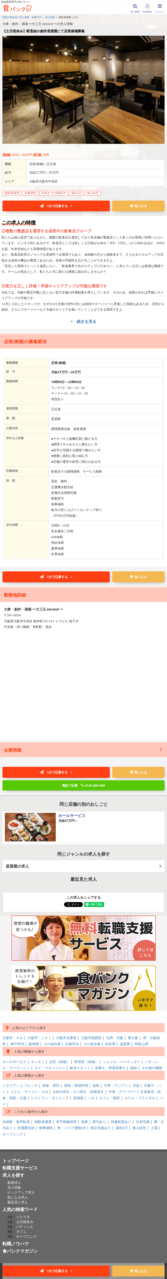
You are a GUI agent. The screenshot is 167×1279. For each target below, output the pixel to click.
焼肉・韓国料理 (76, 1085)
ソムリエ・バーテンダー (121, 1061)
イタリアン (11, 1085)
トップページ (15, 1161)
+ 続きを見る (83, 321)
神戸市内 (17, 1043)
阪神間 (34, 1043)
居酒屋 (78, 1098)
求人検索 (50, 17)
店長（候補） (59, 1061)
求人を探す (13, 1175)
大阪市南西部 (91, 1037)
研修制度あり (121, 1121)
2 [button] (81, 147)
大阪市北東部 (66, 1037)
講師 (133, 1067)
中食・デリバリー (122, 1091)
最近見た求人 (17, 1202)
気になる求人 (17, 1197)
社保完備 (143, 1121)
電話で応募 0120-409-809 (83, 785)
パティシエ (24, 1226)
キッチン (38, 1061)
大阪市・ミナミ (40, 1037)
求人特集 (14, 1187)
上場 (154, 1127)
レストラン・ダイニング (50, 1098)
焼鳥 (95, 1085)
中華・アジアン (116, 1085)
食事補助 (46, 1127)
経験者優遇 (43, 1121)
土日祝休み (24, 1221)
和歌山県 (141, 1043)
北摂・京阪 (114, 1037)
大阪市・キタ (12, 1037)
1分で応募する (56, 206)
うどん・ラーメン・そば (29, 1091)
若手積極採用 (66, 1121)
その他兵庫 (52, 1043)
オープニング (12, 1134)
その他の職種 (152, 1067)
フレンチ (31, 1085)
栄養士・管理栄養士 (110, 1067)
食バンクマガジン (20, 1251)
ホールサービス (14, 1061)
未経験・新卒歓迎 (16, 1121)
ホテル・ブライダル (139, 1098)
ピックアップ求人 (21, 1192)
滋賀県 (125, 1043)
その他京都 (91, 1043)
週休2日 (122, 1127)
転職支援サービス (20, 1168)
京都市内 (72, 1043)
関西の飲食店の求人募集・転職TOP (21, 17)
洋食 (136, 1085)
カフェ (21, 1231)
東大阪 (133, 1037)
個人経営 (139, 1127)
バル (91, 1098)
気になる (138, 206)
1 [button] (76, 147)
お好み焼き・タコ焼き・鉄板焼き (78, 1091)
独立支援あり (100, 1127)
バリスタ (23, 1216)
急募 (84, 1121)
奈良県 (110, 1043)
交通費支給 (25, 1127)
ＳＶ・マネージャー (49, 1067)
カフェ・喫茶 (109, 1098)
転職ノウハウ (15, 1243)
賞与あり (99, 1121)
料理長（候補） (86, 1061)
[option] (83, 88)
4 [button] (91, 147)
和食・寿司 (50, 1085)
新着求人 (14, 1182)
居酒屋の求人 (83, 866)
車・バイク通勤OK (71, 1127)
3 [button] (86, 147)
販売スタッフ (80, 1067)
